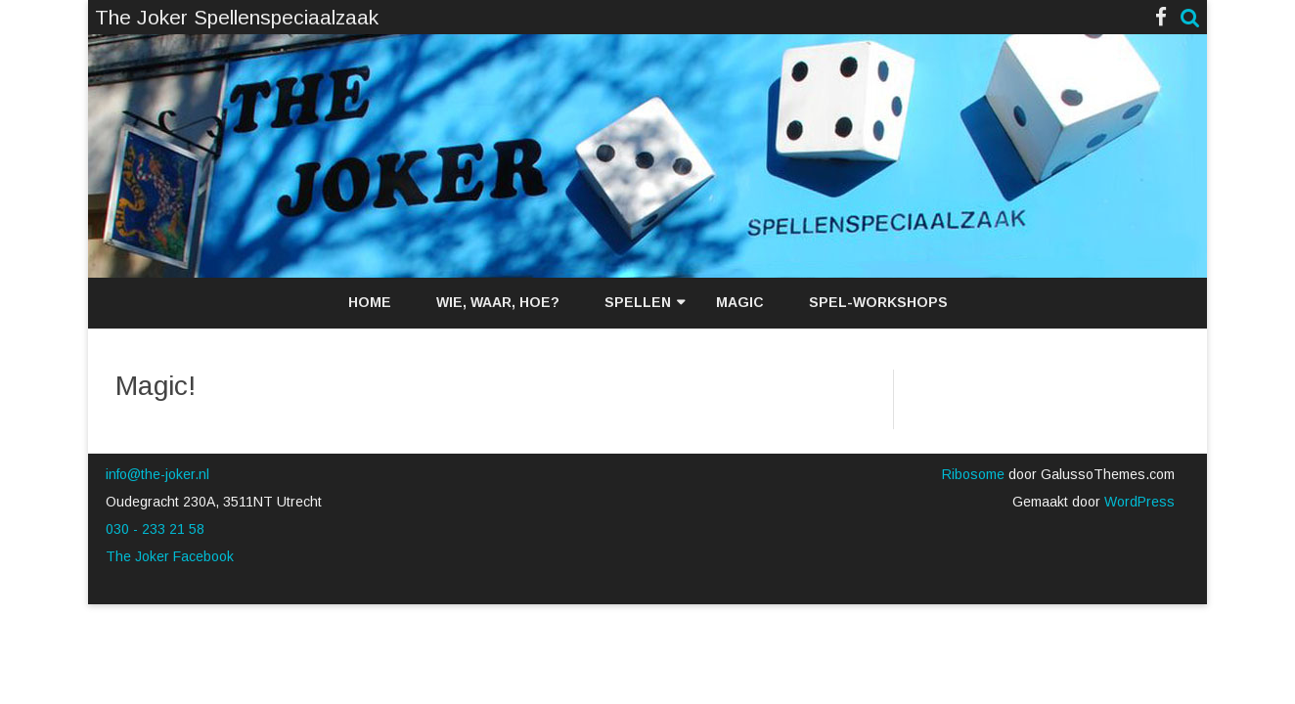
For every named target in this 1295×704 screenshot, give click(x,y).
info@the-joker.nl (157, 474)
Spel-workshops (878, 302)
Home (369, 302)
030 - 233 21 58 (155, 529)
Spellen (637, 302)
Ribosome (973, 474)
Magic (740, 302)
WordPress (1137, 501)
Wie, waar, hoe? (497, 302)
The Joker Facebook (170, 556)
